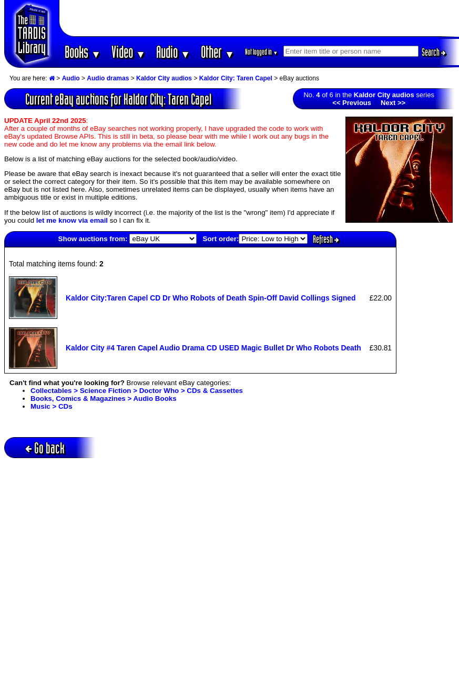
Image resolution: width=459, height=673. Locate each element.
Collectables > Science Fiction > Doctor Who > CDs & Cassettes (136, 391)
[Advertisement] (259, 18)
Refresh (326, 239)
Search (434, 52)
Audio (173, 52)
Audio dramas (108, 78)
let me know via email (72, 220)
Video (128, 52)
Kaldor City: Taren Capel (235, 78)
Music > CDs (51, 406)
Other (217, 52)
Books (83, 52)
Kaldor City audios (164, 78)
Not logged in (261, 51)
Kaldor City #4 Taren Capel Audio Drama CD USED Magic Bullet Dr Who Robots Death (213, 348)
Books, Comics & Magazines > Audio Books (103, 398)
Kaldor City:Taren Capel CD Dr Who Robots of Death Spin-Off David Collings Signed (211, 298)
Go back (45, 448)
